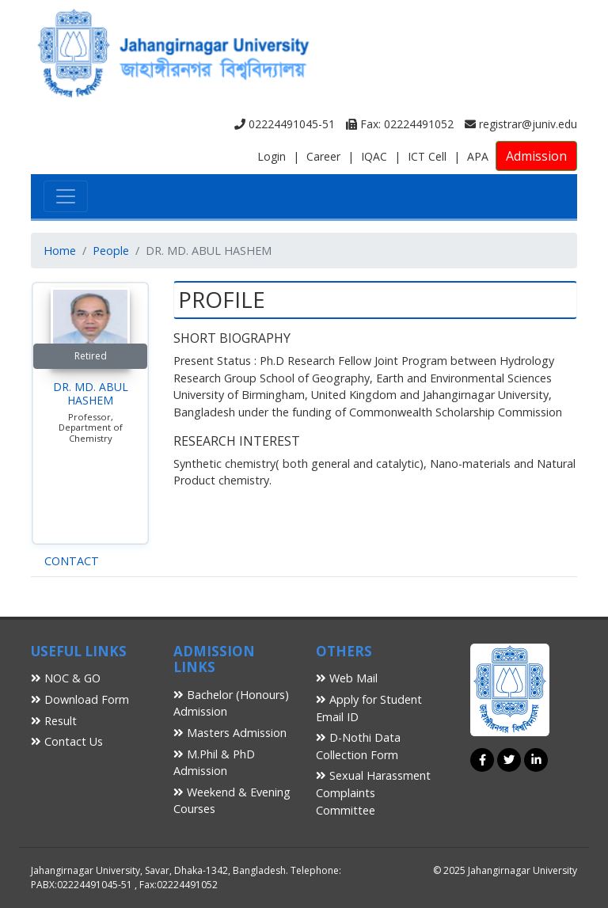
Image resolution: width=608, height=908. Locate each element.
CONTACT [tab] (71, 560)
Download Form (80, 699)
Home (60, 250)
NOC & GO (66, 678)
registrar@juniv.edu (521, 123)
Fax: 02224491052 (400, 123)
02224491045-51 (284, 123)
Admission (536, 156)
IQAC (374, 156)
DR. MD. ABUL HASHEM (90, 393)
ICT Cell (427, 156)
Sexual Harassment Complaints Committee (373, 792)
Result (54, 720)
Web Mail (347, 678)
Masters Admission (230, 732)
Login (271, 156)
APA (477, 156)
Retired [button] (90, 356)
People (111, 250)
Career (323, 156)
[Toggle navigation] (66, 196)
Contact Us (67, 741)
